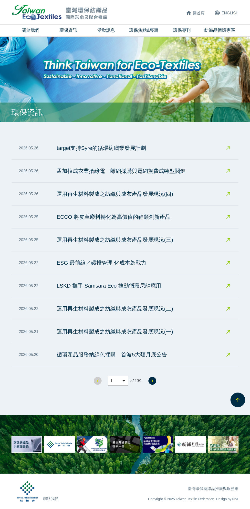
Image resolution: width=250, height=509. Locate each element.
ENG (226, 13)
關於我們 (30, 30)
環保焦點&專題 (143, 30)
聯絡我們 (51, 499)
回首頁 (195, 13)
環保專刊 (182, 30)
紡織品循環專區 (219, 30)
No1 (235, 499)
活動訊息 (106, 30)
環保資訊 (68, 30)
